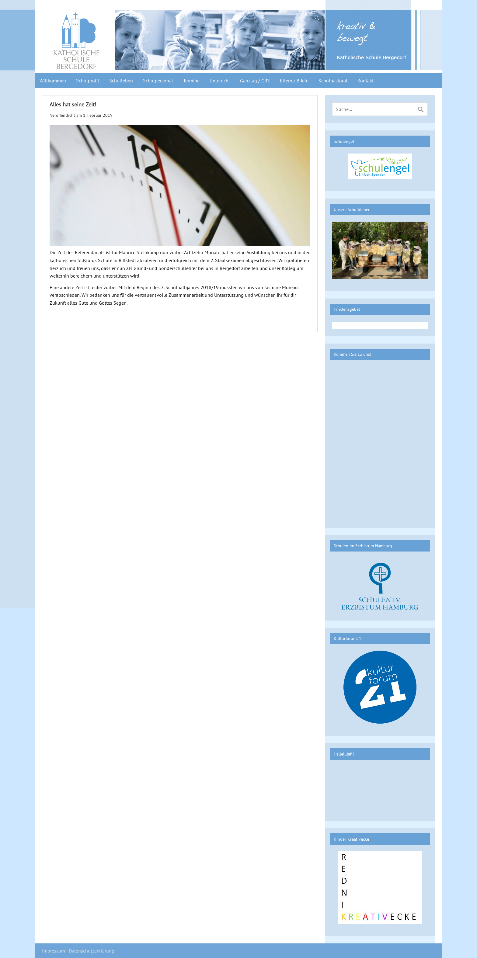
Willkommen (53, 81)
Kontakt (365, 81)
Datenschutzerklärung (91, 951)
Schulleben (121, 81)
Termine (191, 81)
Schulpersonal (158, 81)
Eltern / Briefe (294, 81)
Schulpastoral (333, 81)
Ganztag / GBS (255, 81)
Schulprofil (87, 81)
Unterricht (220, 81)
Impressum (53, 951)
